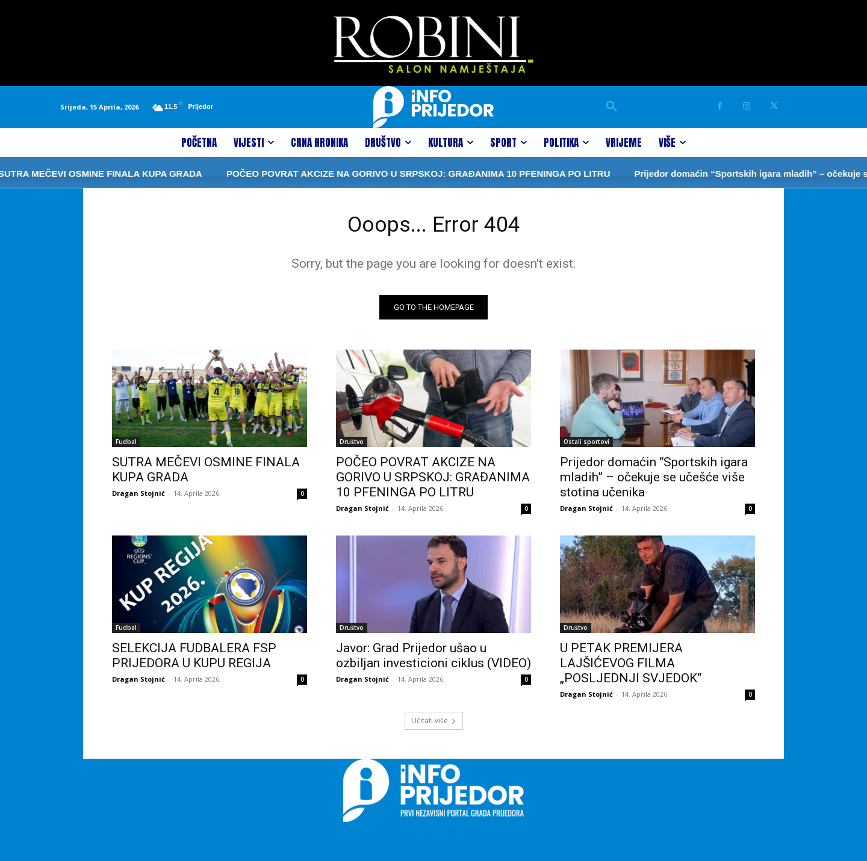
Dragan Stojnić (138, 496)
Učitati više (433, 724)
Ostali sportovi (586, 445)
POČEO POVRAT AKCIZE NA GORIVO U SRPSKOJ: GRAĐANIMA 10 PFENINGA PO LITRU (373, 173)
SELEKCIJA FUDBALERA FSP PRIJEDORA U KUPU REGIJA (194, 659)
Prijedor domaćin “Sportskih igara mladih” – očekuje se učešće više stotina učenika (654, 480)
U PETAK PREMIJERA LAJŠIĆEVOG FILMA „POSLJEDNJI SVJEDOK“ (630, 666)
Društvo (352, 445)
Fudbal (126, 445)
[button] (611, 107)
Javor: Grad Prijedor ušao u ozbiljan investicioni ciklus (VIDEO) (433, 659)
